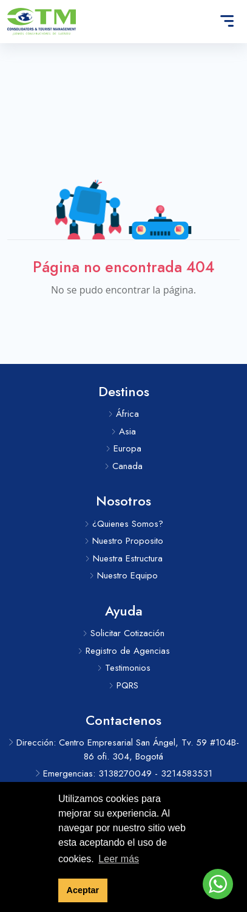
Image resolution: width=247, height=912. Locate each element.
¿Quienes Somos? (123, 523)
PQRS (123, 685)
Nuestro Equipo (123, 575)
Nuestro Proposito (123, 540)
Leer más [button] (118, 859)
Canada (123, 466)
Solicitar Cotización (123, 633)
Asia (123, 431)
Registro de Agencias (124, 650)
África (123, 413)
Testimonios (124, 667)
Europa (123, 448)
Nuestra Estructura (124, 558)
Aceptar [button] (83, 890)
